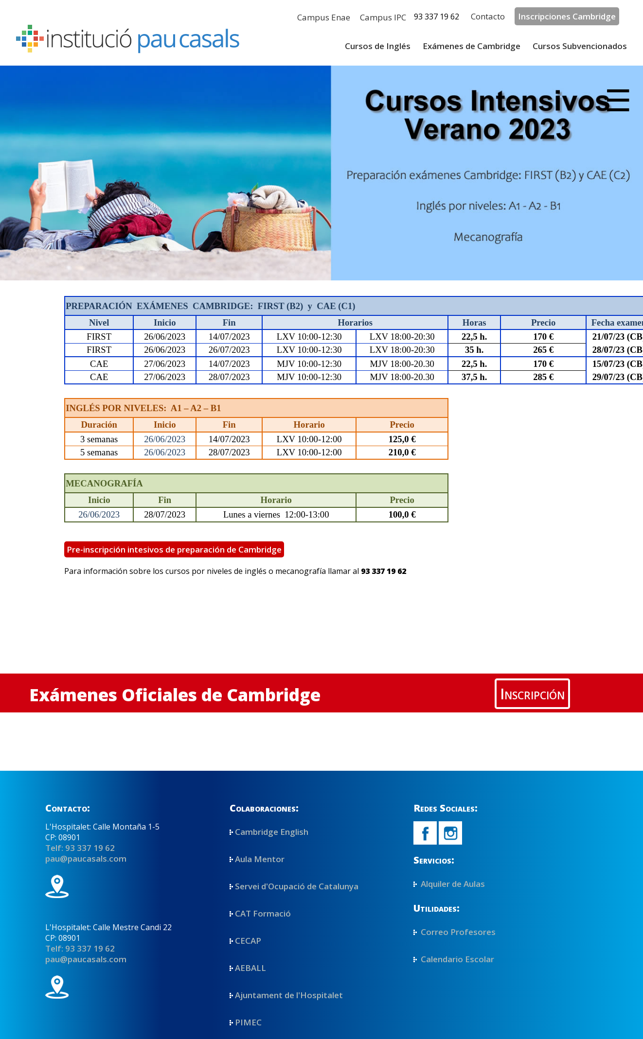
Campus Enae (323, 17)
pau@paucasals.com (85, 858)
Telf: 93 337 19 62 (80, 847)
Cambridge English (271, 831)
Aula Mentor (260, 859)
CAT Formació (263, 913)
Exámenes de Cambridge (471, 46)
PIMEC (248, 1022)
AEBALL (250, 967)
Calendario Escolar (456, 959)
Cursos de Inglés (378, 46)
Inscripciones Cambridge (567, 16)
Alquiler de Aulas (452, 883)
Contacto (488, 16)
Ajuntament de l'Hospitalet (289, 995)
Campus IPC (383, 17)
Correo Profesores (457, 931)
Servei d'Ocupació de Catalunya (296, 886)
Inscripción (532, 694)
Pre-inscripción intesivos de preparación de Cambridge (174, 549)
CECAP (248, 940)
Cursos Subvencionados (580, 46)
